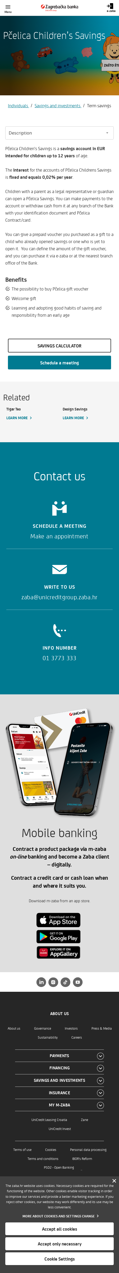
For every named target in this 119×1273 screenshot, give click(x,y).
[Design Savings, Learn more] (88, 414)
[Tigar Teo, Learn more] (31, 414)
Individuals (18, 105)
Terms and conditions (43, 1158)
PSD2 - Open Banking (59, 1167)
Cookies (50, 1149)
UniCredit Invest (60, 1128)
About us (14, 1028)
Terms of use (22, 1149)
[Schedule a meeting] (59, 518)
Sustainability (48, 1037)
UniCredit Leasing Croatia (49, 1119)
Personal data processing (88, 1149)
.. (81, 1168)
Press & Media (101, 1028)
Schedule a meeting (59, 362)
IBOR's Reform (82, 1158)
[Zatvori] (114, 1181)
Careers (76, 1037)
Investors (71, 1028)
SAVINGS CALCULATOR (59, 345)
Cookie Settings (59, 1259)
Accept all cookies (59, 1229)
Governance (42, 1028)
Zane (84, 1119)
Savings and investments (58, 105)
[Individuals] (59, 8)
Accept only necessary (59, 1243)
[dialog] (59, 1224)
